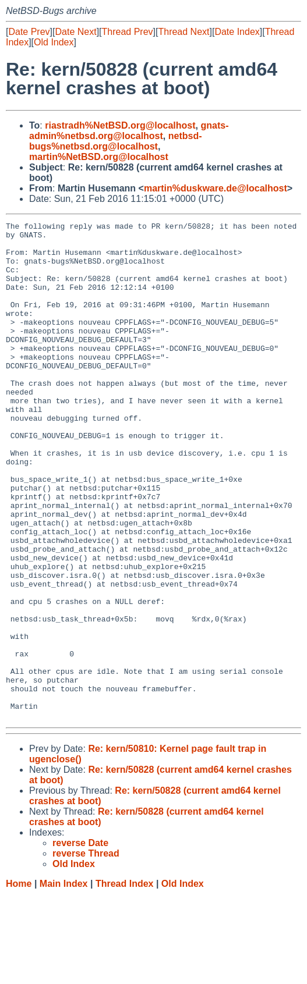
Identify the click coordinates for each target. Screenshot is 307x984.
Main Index (64, 973)
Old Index (53, 42)
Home (18, 973)
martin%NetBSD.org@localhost (98, 157)
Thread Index (125, 973)
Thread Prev (127, 32)
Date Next (75, 32)
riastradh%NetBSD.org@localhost (120, 125)
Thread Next (183, 32)
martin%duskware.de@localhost (215, 188)
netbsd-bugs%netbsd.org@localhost (115, 141)
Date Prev (29, 32)
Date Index (236, 32)
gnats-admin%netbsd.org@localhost (128, 130)
